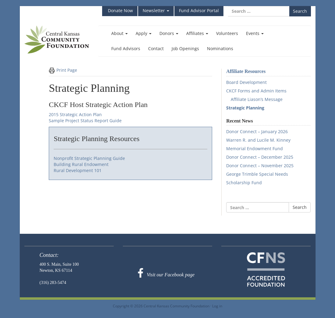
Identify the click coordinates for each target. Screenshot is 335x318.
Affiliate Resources (246, 71)
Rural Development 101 (78, 170)
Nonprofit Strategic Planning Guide (89, 158)
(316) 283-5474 (53, 282)
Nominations (220, 48)
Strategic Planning (245, 108)
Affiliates (197, 33)
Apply (143, 33)
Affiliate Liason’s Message (257, 99)
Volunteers (227, 33)
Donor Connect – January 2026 (257, 131)
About (119, 33)
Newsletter (156, 10)
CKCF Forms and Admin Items (256, 91)
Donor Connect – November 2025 (260, 165)
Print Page (63, 70)
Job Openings (185, 48)
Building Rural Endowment (81, 164)
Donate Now (120, 10)
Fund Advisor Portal (199, 10)
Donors (168, 33)
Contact (156, 48)
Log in (217, 305)
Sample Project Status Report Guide (85, 120)
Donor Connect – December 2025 (259, 157)
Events (255, 33)
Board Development (246, 82)
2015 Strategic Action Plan (75, 114)
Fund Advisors (125, 48)
